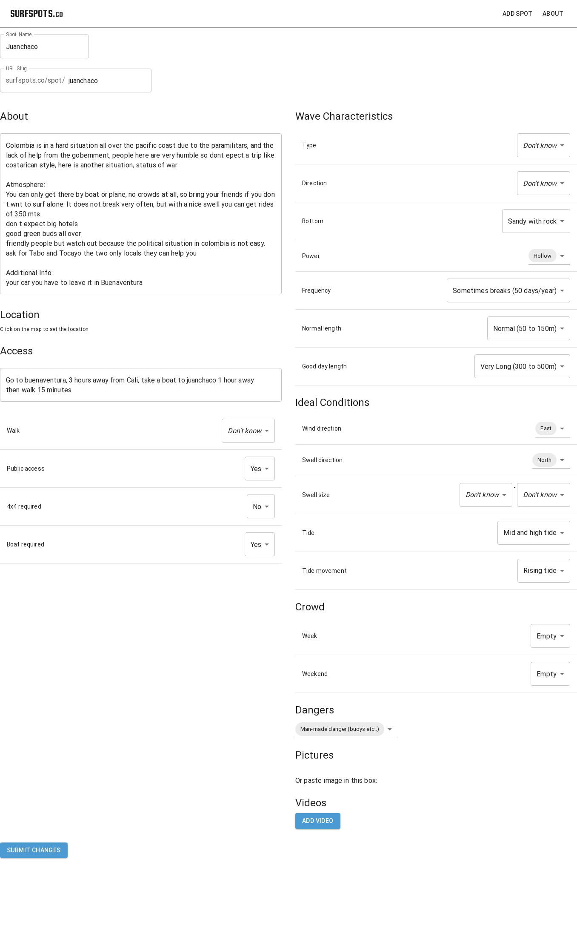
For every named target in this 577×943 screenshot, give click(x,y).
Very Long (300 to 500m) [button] (518, 366)
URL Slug (16, 69)
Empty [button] (547, 636)
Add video (317, 821)
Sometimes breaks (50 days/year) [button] (505, 291)
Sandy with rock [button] (532, 221)
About (553, 14)
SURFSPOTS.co (36, 13)
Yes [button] (256, 469)
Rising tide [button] (540, 570)
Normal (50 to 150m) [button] (525, 329)
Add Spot (517, 14)
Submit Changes (34, 850)
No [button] (257, 507)
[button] (248, 431)
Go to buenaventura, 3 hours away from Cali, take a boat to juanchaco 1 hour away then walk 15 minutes (141, 385)
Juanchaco (44, 47)
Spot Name (19, 34)
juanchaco (107, 81)
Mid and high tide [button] (530, 533)
